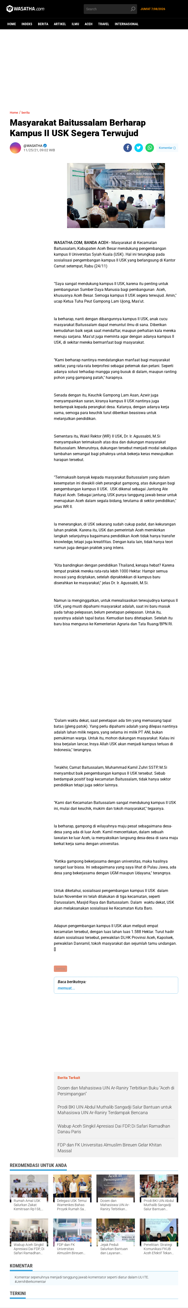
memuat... (66, 988)
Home (11, 24)
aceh (89, 24)
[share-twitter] (138, 147)
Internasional (127, 24)
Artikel (60, 24)
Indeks (27, 24)
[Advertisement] (94, 67)
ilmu (75, 24)
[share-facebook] (127, 147)
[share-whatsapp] (149, 147)
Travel (103, 24)
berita (43, 24)
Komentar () (167, 148)
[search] (110, 9)
